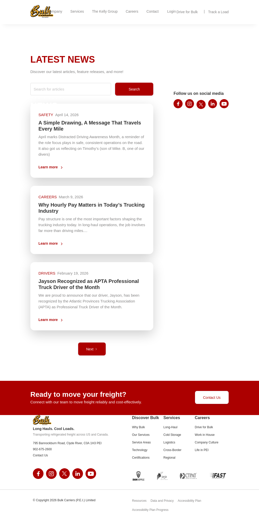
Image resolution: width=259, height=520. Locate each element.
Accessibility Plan (189, 501)
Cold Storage (172, 435)
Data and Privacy (162, 501)
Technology (139, 450)
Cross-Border (172, 450)
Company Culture (206, 442)
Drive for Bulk (204, 427)
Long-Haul (170, 427)
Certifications (140, 457)
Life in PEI (202, 450)
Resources (139, 501)
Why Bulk (138, 427)
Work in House (204, 435)
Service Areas (141, 442)
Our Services (140, 435)
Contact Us (212, 398)
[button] (54, 11)
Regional (169, 457)
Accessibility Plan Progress (150, 510)
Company (57, 97)
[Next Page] (92, 349)
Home (35, 97)
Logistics (169, 442)
